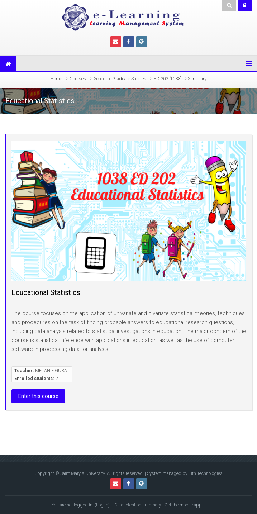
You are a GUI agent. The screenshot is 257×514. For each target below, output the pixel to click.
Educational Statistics (45, 292)
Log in (102, 505)
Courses (78, 78)
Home (56, 78)
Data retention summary (137, 505)
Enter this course (38, 396)
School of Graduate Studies (120, 78)
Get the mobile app (183, 505)
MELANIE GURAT (52, 370)
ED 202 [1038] (167, 78)
